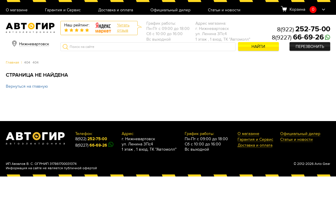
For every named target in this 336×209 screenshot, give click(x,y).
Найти (258, 46)
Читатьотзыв (123, 28)
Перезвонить (310, 46)
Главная (12, 62)
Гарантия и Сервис (63, 10)
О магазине (17, 10)
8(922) (303, 29)
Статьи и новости (224, 10)
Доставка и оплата (115, 10)
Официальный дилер (170, 10)
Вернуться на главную (27, 86)
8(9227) (298, 37)
